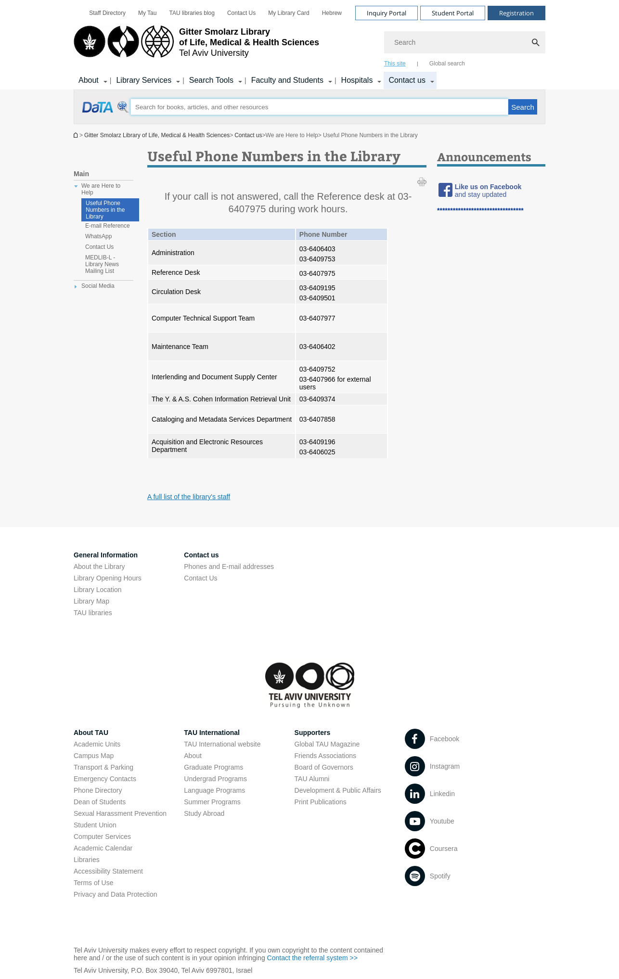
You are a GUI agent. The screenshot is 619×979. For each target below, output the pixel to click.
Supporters (313, 732)
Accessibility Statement (108, 871)
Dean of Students (100, 802)
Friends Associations (325, 756)
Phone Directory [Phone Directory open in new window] (98, 790)
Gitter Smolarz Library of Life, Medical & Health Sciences (157, 135)
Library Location (98, 589)
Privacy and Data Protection (115, 894)
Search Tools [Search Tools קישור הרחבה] (211, 80)
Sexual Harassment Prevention (120, 813)
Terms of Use (93, 883)
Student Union (95, 825)
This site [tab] (395, 63)
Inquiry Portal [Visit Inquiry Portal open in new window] (386, 13)
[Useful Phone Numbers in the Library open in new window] (106, 112)
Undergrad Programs (215, 779)
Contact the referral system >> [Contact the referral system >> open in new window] (312, 958)
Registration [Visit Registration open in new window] (516, 13)
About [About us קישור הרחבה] (88, 80)
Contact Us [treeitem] (99, 247)
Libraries (87, 859)
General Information (106, 555)
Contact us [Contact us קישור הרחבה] (406, 80)
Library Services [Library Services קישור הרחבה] (143, 80)
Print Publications (321, 802)
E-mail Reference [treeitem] (107, 225)
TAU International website (222, 744)
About (193, 756)
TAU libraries (93, 613)
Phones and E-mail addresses (229, 566)
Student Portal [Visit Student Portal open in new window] (453, 13)
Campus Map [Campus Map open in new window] (94, 756)
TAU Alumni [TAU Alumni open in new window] (312, 779)
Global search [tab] (447, 63)
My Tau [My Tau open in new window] (147, 13)
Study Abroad (204, 813)
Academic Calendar (103, 848)
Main (81, 174)
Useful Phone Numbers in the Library (105, 210)
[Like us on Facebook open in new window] (488, 187)
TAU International (212, 732)
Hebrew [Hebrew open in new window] (332, 13)
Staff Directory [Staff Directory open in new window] (107, 13)
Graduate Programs (213, 767)
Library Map (91, 601)
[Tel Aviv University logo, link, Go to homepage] (196, 46)
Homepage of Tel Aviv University (76, 135)
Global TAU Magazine (327, 744)
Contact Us (241, 13)
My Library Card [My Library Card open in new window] (288, 13)
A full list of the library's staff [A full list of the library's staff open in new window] (188, 497)
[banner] (309, 45)
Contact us (248, 135)
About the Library (99, 566)
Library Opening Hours (108, 578)
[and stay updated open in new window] (480, 194)
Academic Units (97, 744)
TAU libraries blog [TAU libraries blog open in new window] (191, 13)
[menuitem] (107, 13)
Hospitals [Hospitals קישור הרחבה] (357, 80)
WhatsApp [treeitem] (98, 236)
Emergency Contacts (105, 779)
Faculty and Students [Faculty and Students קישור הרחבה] (287, 80)
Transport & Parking (103, 767)
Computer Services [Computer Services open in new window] (102, 836)
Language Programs (214, 790)
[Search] (464, 42)
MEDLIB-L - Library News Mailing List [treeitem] (102, 264)
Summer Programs (212, 802)
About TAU (91, 732)
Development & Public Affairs (338, 790)
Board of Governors (324, 767)
